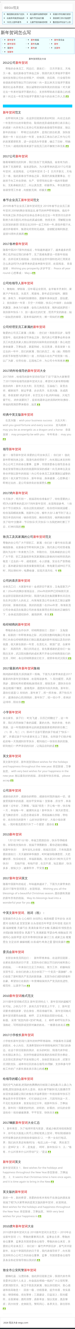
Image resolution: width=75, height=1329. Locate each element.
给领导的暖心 (18, 1080)
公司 (12, 791)
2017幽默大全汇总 (21, 1123)
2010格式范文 (18, 997)
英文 (12, 757)
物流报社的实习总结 (16, 14)
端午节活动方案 (37, 18)
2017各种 (15, 245)
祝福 (35, 41)
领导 (12, 450)
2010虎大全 (18, 1227)
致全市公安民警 (19, 1271)
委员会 (13, 953)
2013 (12, 835)
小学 (12, 713)
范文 (12, 113)
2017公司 (15, 157)
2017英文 (15, 879)
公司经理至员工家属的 (24, 328)
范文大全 (13, 1323)
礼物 (35, 45)
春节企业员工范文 (21, 201)
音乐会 (59, 41)
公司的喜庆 (16, 581)
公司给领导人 (18, 284)
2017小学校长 (18, 1036)
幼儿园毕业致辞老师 (39, 14)
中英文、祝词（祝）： (24, 914)
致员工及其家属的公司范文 (27, 537)
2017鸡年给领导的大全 (24, 371)
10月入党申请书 (14, 22)
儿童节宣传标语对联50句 (41, 22)
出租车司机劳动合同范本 (18, 18)
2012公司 (15, 63)
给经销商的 (16, 625)
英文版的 (15, 1192)
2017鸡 (15, 494)
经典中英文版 (18, 415)
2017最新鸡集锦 (21, 669)
